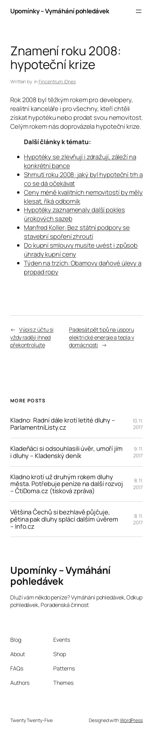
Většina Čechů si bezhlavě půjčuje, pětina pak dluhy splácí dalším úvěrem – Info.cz (64, 519)
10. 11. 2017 (138, 424)
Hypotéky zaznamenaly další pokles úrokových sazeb (74, 214)
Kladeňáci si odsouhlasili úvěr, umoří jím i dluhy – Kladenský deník (66, 452)
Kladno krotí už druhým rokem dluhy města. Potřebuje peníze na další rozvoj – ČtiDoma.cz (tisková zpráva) (66, 484)
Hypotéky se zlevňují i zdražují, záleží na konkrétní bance (80, 161)
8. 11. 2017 (138, 483)
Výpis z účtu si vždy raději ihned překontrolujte (31, 337)
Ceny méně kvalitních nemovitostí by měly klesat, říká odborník (83, 197)
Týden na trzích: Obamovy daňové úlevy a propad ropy (82, 267)
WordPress (131, 720)
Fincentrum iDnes (57, 81)
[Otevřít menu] (139, 11)
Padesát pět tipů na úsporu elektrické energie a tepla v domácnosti (101, 337)
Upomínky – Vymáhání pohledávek (59, 10)
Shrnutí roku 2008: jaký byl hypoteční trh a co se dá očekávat (83, 179)
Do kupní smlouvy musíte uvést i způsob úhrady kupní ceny (81, 250)
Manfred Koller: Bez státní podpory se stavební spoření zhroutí (77, 232)
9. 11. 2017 (138, 452)
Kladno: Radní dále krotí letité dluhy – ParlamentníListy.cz (62, 424)
